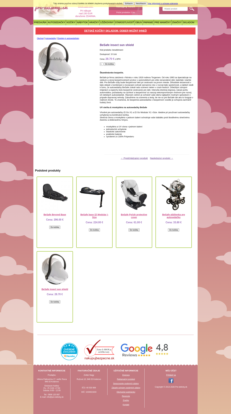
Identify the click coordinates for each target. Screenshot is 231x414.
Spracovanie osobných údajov (126, 383)
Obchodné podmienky (126, 392)
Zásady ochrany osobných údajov (126, 388)
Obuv (138, 22)
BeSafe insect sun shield (55, 289)
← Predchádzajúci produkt (134, 158)
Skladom (188, 22)
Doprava (125, 375)
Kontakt (126, 405)
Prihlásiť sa (171, 375)
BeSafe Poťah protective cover (134, 216)
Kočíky (71, 22)
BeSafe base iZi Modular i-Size (94, 216)
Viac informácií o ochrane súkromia (163, 3)
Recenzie (126, 396)
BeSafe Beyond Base (54, 214)
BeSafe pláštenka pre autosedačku (173, 216)
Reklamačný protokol (126, 379)
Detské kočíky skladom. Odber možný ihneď (115, 30)
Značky (176, 22)
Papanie (148, 22)
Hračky (94, 22)
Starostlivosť (124, 22)
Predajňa (40, 22)
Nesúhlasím (141, 3)
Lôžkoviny (107, 22)
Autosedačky (56, 22)
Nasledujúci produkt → (161, 158)
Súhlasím (129, 3)
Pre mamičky (162, 22)
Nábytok (82, 22)
